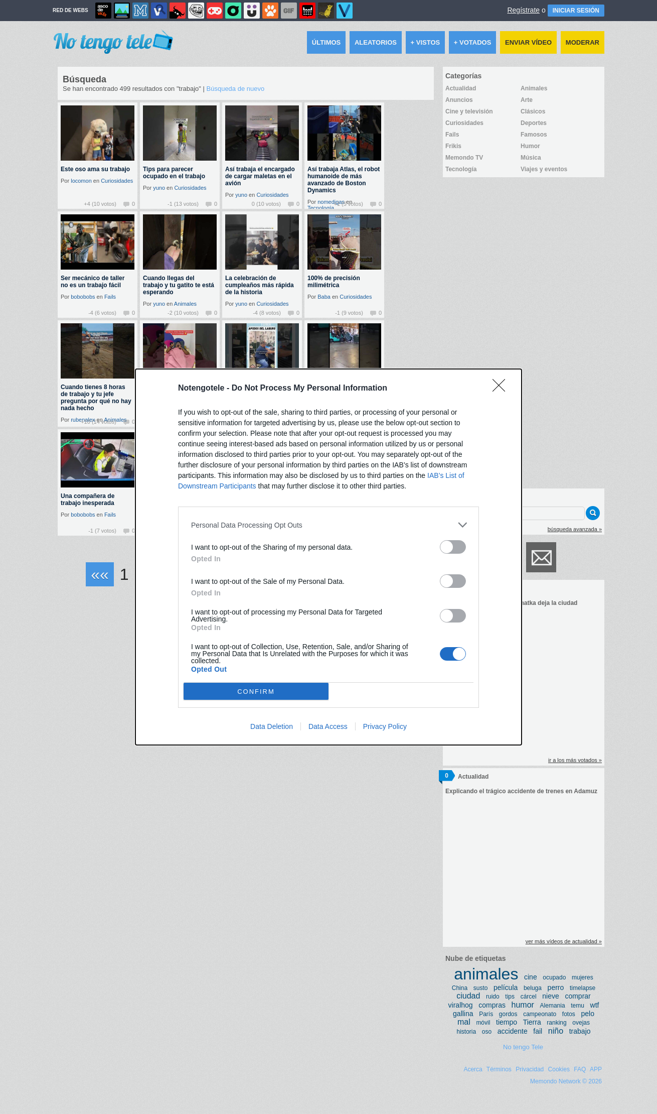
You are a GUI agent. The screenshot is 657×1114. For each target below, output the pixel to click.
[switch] (453, 547)
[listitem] (328, 525)
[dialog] (328, 557)
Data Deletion (271, 726)
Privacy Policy (385, 726)
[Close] (502, 388)
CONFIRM (256, 691)
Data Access (328, 726)
